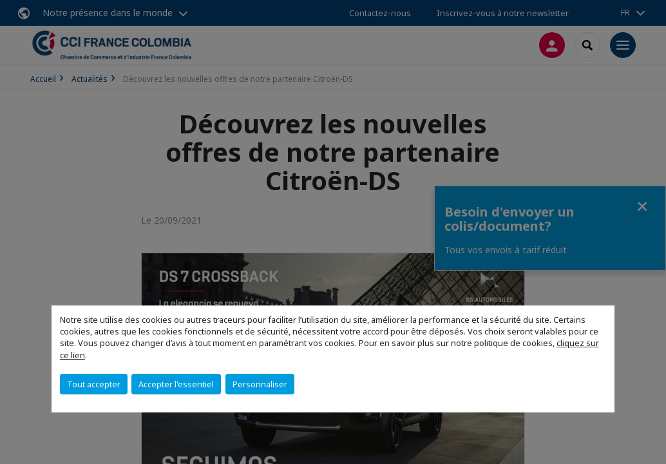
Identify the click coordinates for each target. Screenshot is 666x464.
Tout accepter (93, 384)
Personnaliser (260, 384)
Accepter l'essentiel (176, 384)
